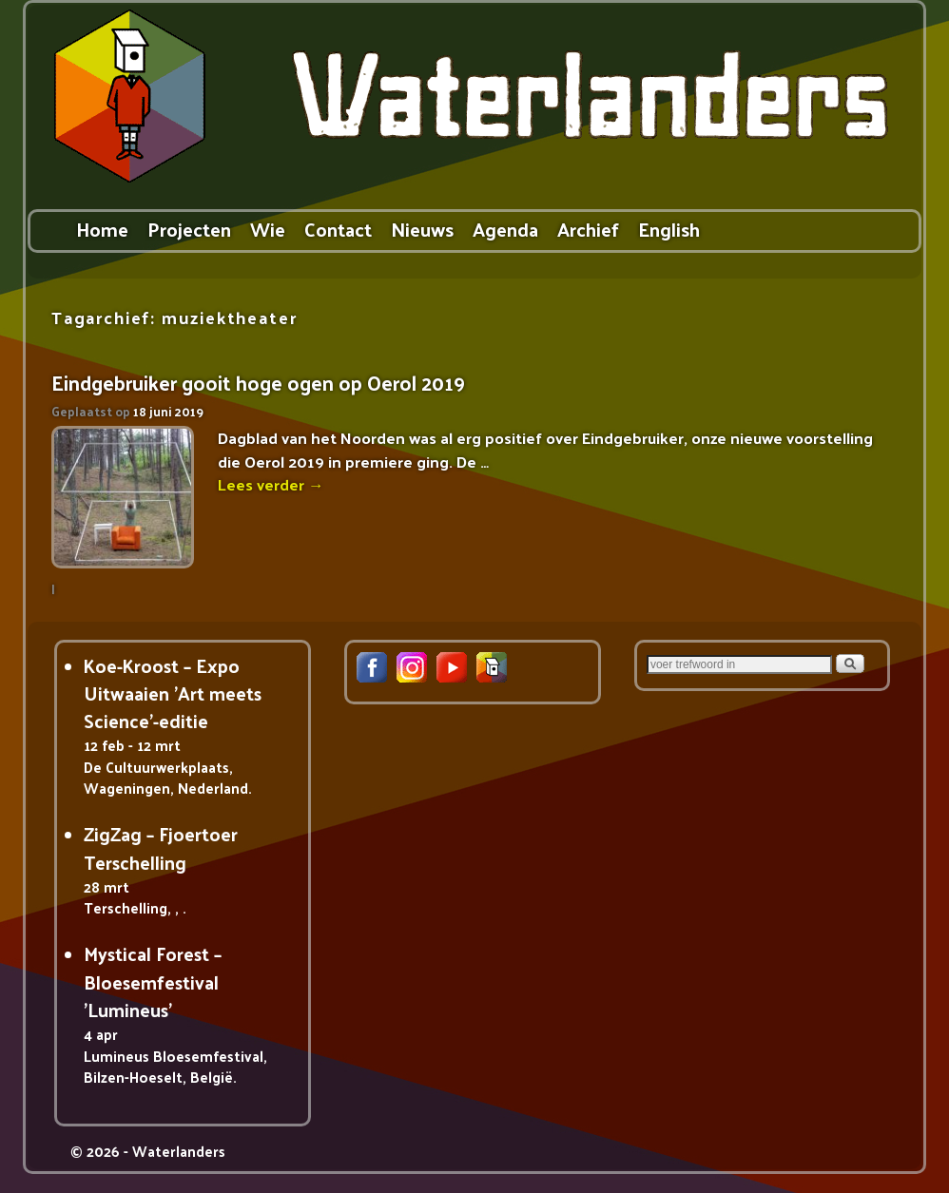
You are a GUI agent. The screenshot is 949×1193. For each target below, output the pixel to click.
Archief (588, 228)
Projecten (189, 228)
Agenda (505, 228)
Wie (267, 228)
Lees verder (271, 484)
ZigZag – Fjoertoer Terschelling (161, 847)
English (669, 228)
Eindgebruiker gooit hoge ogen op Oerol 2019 (258, 382)
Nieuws (422, 228)
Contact (338, 228)
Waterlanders (178, 1151)
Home (102, 228)
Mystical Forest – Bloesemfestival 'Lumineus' (153, 981)
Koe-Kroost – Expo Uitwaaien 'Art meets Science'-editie (172, 693)
